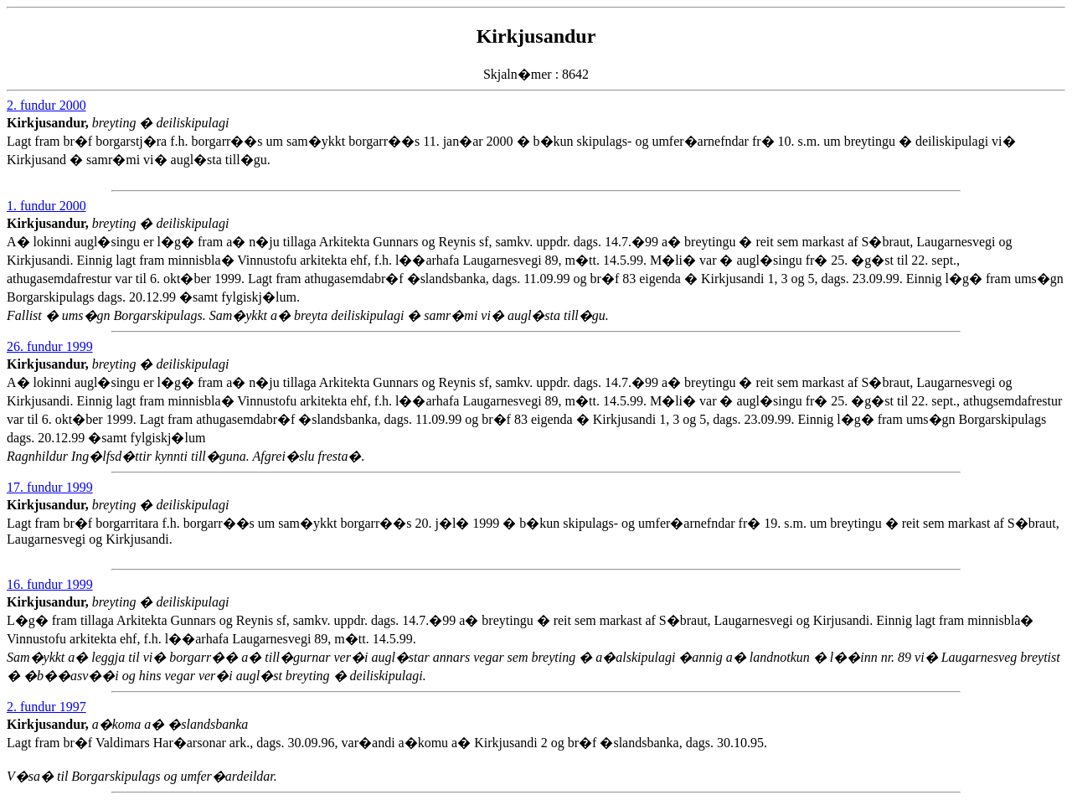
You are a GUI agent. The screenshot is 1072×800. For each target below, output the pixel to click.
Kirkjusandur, (49, 123)
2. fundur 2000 (46, 105)
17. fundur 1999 (50, 487)
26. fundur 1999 (50, 346)
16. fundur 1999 (50, 584)
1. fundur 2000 (46, 206)
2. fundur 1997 (46, 706)
